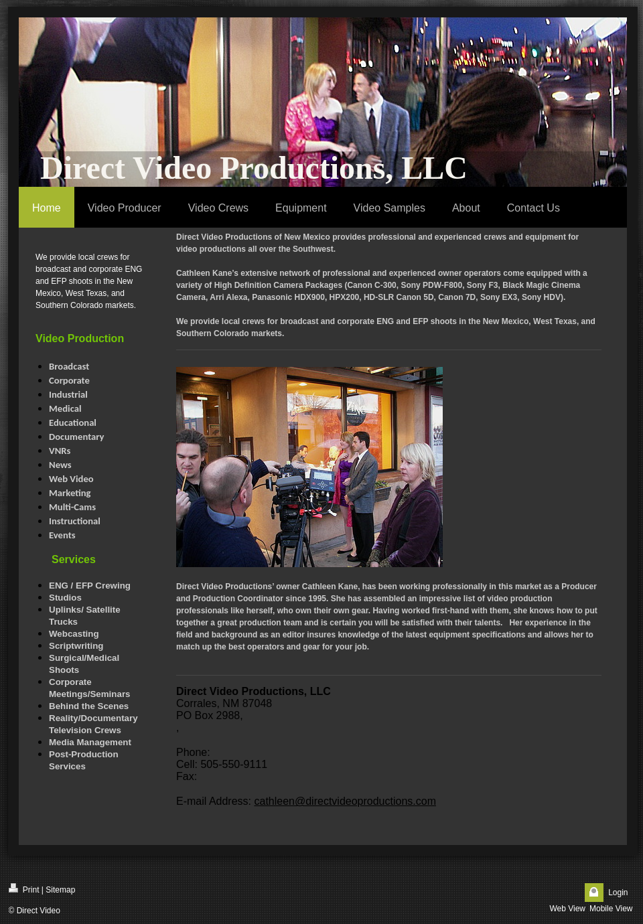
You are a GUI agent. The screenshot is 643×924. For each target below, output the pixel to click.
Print (24, 889)
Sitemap (60, 890)
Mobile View (610, 908)
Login (618, 892)
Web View (567, 908)
